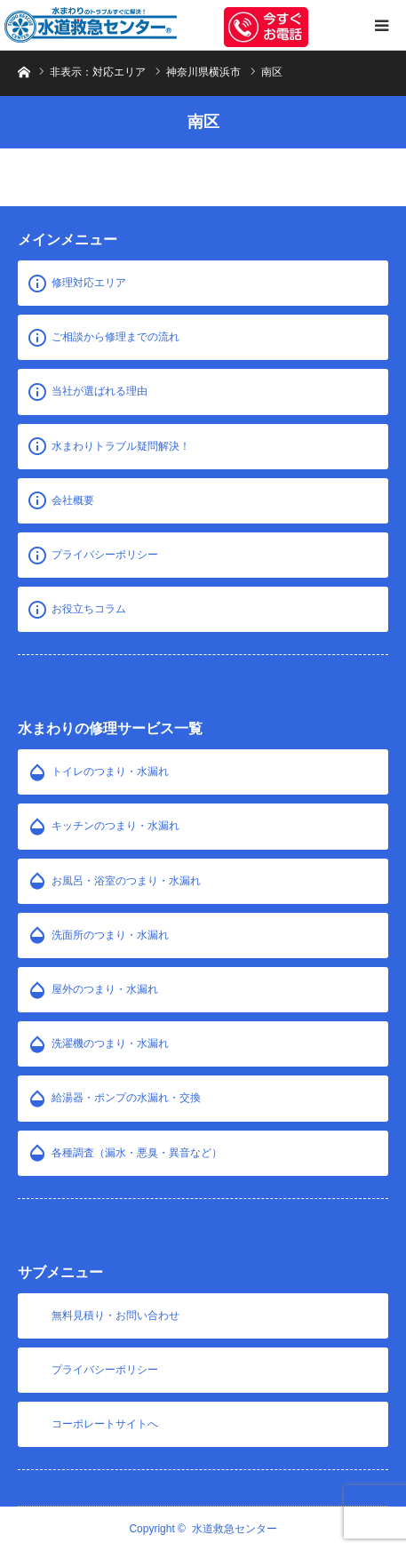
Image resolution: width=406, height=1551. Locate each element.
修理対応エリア (89, 282)
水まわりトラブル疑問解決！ (121, 446)
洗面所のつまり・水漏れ (110, 935)
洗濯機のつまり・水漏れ (110, 1043)
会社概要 (73, 500)
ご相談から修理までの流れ (115, 337)
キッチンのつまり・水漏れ (115, 825)
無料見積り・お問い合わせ (115, 1315)
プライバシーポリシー (105, 554)
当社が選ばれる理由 (99, 391)
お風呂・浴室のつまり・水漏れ (126, 881)
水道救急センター (234, 1529)
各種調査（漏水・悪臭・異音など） (137, 1153)
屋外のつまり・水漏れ (105, 989)
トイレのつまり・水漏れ (110, 771)
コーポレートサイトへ (105, 1424)
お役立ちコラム (89, 609)
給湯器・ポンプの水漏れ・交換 (126, 1097)
